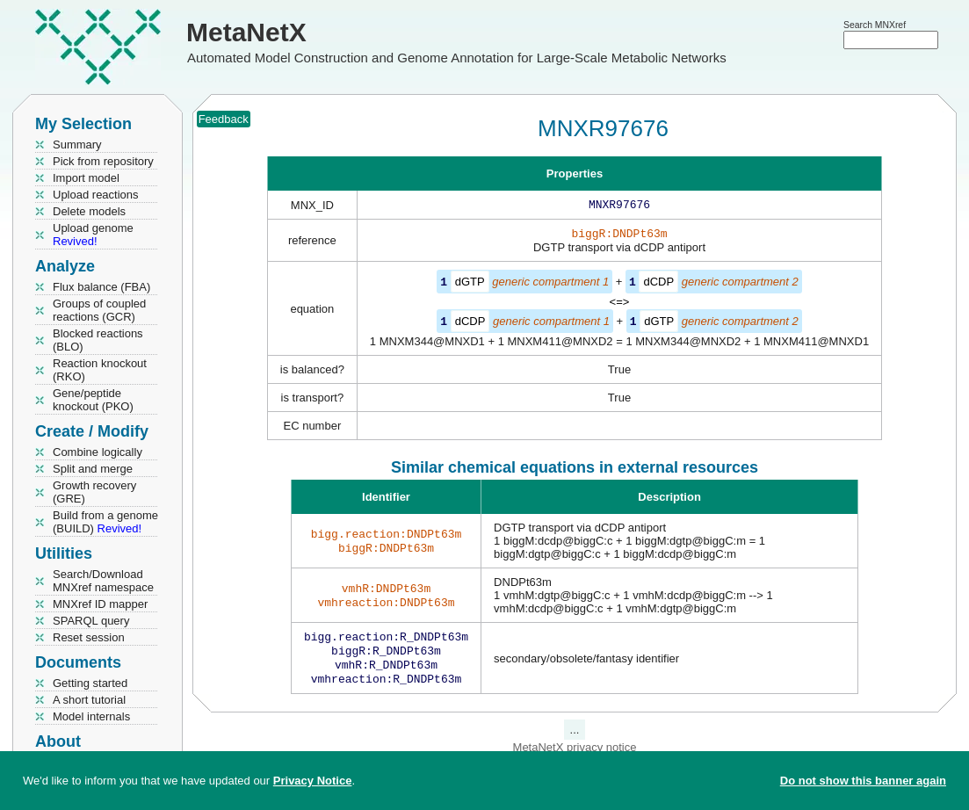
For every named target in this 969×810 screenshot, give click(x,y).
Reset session (89, 637)
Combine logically (97, 452)
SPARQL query (91, 620)
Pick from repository (103, 161)
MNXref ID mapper (100, 604)
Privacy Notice (312, 780)
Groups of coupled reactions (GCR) (99, 310)
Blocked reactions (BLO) (98, 340)
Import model (86, 177)
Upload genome (93, 234)
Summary (77, 144)
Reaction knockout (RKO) (100, 370)
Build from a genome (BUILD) (105, 522)
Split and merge (93, 468)
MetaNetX (246, 32)
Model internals (91, 716)
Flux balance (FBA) (101, 286)
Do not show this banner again (863, 780)
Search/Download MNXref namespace (103, 581)
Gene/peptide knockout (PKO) (93, 400)
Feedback (224, 119)
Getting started (90, 683)
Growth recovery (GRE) (94, 492)
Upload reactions (96, 194)
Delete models (89, 211)
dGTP (470, 285)
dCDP (658, 285)
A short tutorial (89, 699)
